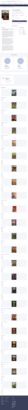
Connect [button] (25, 3)
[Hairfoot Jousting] (14, 143)
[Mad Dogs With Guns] (14, 371)
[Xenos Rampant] (14, 182)
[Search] (19, 1)
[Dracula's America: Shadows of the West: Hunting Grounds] (14, 344)
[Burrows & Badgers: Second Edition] (14, 131)
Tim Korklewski (2, 242)
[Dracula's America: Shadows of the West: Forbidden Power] (14, 304)
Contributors (15, 3)
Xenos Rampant (2, 186)
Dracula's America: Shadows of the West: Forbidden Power (6, 308)
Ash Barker (2, 215)
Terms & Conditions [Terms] (2, 400)
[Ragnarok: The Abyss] (14, 223)
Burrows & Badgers (3, 335)
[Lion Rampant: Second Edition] (14, 195)
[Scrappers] (14, 385)
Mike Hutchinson (2, 269)
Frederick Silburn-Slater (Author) (15, 13)
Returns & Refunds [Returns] (7, 401)
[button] (22, 1)
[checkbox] (14, 16)
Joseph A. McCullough (3, 98)
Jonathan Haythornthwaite (3, 310)
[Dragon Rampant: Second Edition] (14, 118)
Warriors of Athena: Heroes (3, 97)
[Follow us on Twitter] (14, 399)
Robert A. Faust (2, 391)
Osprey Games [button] (10, 3)
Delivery (6, 400)
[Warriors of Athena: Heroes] (14, 93)
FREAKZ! (2, 160)
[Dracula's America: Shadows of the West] (14, 358)
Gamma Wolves (2, 213)
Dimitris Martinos (19, 66)
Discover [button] (21, 3)
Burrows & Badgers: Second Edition (4, 135)
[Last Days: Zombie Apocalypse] (14, 317)
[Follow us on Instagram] (13, 399)
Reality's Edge (2, 281)
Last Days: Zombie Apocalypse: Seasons (5, 254)
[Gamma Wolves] (14, 209)
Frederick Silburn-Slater (7, 66)
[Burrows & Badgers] (14, 331)
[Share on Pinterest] (4, 22)
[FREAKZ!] (14, 156)
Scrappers (2, 389)
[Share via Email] (5, 22)
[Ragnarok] (14, 290)
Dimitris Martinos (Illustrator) (21, 13)
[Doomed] (14, 168)
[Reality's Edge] (14, 277)
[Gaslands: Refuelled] (14, 263)
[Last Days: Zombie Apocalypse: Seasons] (14, 250)
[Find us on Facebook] (12, 399)
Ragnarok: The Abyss (3, 227)
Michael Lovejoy (2, 337)
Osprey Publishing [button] (4, 3)
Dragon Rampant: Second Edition (4, 122)
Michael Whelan (2, 161)
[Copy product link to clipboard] (6, 22)
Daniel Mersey (2, 123)
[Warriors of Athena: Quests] (14, 105)
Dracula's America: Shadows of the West (5, 362)
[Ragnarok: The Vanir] (14, 236)
